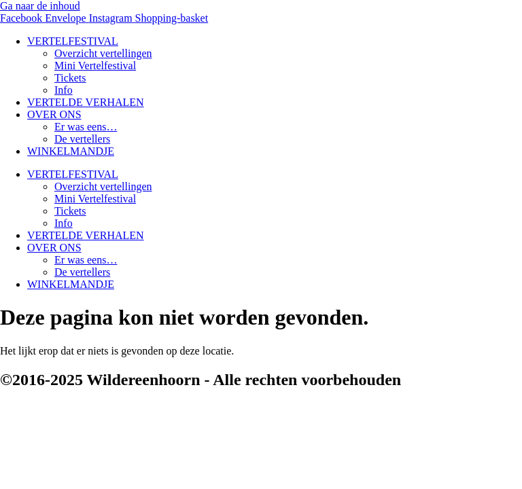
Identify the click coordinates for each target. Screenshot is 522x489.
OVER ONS (54, 114)
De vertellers (82, 139)
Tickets (70, 78)
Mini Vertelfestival (95, 65)
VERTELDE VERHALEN (85, 102)
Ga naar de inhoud (40, 6)
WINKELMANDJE (70, 151)
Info (63, 90)
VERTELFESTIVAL (72, 41)
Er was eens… (85, 126)
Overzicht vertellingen (103, 53)
